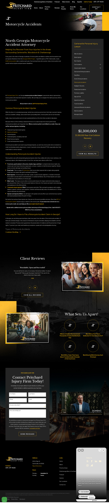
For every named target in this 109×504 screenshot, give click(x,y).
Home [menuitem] (36, 8)
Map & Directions (37, 466)
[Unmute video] (79, 450)
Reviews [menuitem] (57, 8)
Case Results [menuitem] (63, 8)
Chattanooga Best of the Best (43, 2)
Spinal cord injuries (12, 132)
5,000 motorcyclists (10, 61)
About (61, 464)
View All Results (87, 154)
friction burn (26, 170)
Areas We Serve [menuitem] (73, 8)
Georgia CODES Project (29, 59)
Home (61, 461)
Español (79, 2)
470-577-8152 (99, 2)
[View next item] (90, 146)
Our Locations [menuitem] (83, 8)
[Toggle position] (100, 450)
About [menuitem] (41, 8)
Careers (61, 478)
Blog (73, 2)
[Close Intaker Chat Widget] (103, 450)
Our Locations (63, 481)
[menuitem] (87, 53)
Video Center (66, 2)
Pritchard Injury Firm (12, 95)
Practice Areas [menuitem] (47, 8)
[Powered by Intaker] (94, 500)
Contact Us (96, 8)
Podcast (57, 2)
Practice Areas (63, 468)
